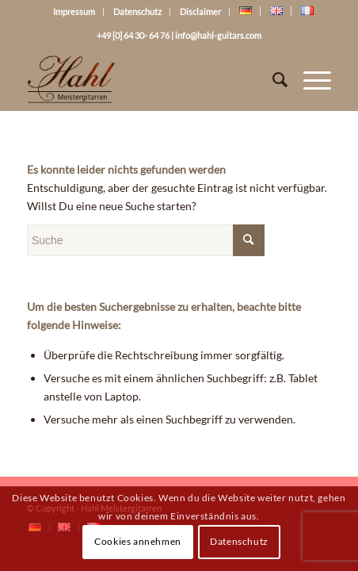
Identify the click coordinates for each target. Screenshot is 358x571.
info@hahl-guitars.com (218, 35)
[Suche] (272, 79)
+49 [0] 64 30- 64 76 (133, 35)
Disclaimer (200, 11)
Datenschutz (137, 11)
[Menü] (309, 79)
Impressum (74, 11)
